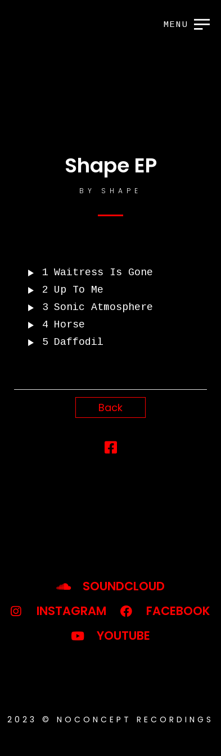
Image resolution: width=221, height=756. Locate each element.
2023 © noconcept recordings (110, 719)
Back (110, 407)
